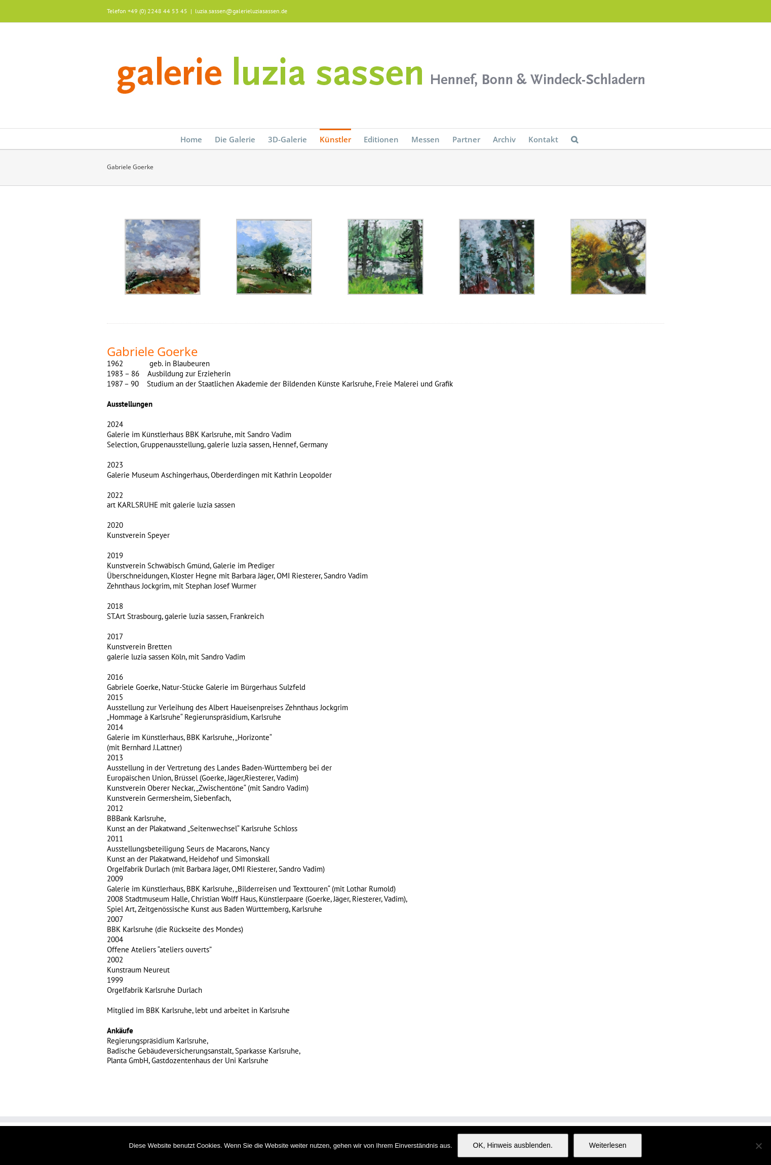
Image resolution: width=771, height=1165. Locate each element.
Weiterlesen (608, 1145)
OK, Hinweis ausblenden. (513, 1145)
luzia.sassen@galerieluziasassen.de (241, 11)
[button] (574, 139)
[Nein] (758, 1146)
